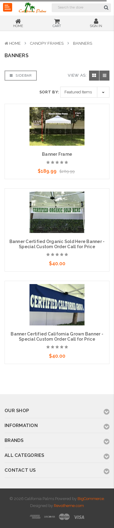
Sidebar (21, 76)
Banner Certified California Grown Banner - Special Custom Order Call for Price (57, 337)
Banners (82, 43)
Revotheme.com (69, 505)
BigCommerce (91, 498)
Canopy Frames (47, 43)
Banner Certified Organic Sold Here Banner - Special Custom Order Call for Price (57, 244)
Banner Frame (57, 154)
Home (15, 43)
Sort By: (49, 92)
